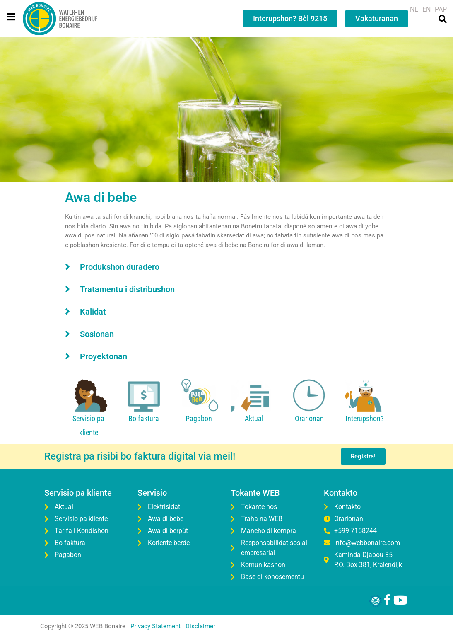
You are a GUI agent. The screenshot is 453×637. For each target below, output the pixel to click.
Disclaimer (200, 626)
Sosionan (97, 334)
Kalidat (93, 312)
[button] (226, 266)
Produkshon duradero (119, 267)
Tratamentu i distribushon (127, 289)
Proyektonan (103, 356)
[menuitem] (414, 9)
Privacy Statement (155, 626)
